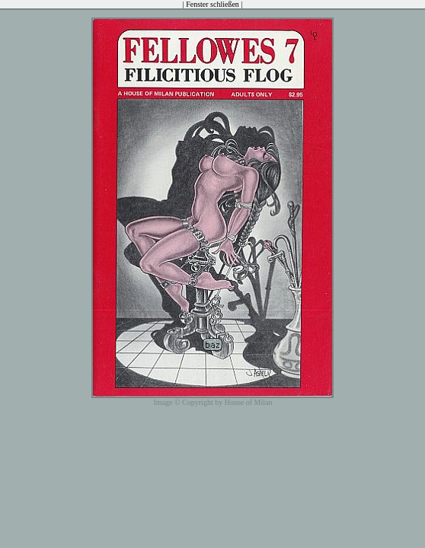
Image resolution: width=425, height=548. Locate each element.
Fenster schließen (212, 4)
